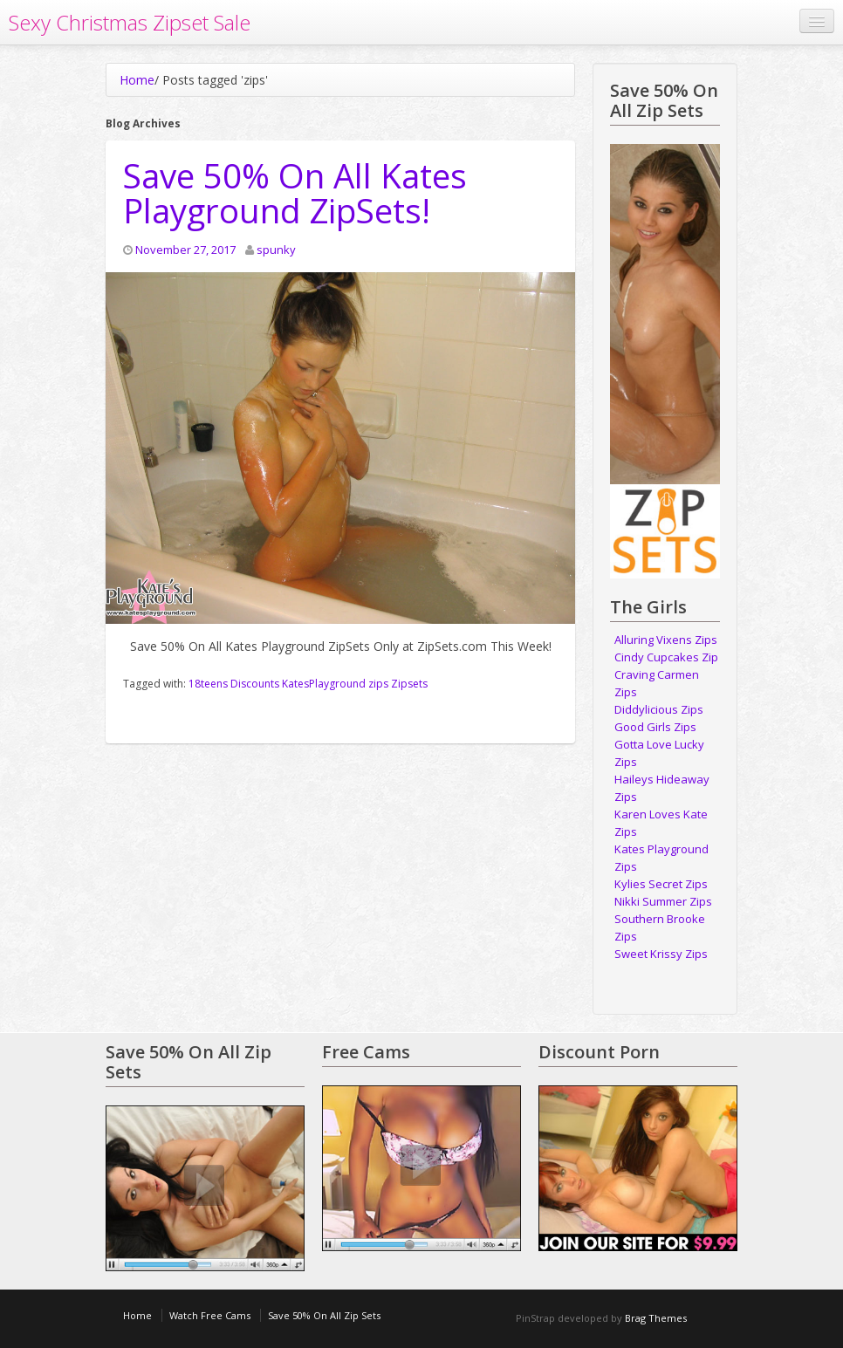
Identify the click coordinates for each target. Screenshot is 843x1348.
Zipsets (409, 683)
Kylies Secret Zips (661, 884)
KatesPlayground (324, 683)
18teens (208, 683)
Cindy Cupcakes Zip (666, 657)
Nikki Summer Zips (663, 901)
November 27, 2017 (185, 249)
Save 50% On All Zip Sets (324, 1315)
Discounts (254, 683)
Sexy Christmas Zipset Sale (129, 22)
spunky (276, 249)
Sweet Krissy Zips (661, 953)
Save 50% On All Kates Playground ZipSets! (295, 193)
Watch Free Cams (209, 1315)
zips (378, 683)
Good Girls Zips (655, 727)
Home (137, 80)
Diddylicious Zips (658, 709)
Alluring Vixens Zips (665, 639)
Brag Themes (656, 1317)
